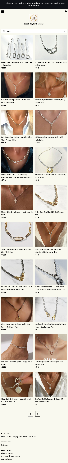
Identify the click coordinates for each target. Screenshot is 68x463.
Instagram (4, 445)
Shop (3, 436)
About (9, 436)
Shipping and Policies (20, 436)
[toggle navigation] (2, 11)
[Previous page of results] (30, 414)
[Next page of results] (37, 414)
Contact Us (32, 436)
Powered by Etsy (6, 459)
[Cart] (65, 12)
